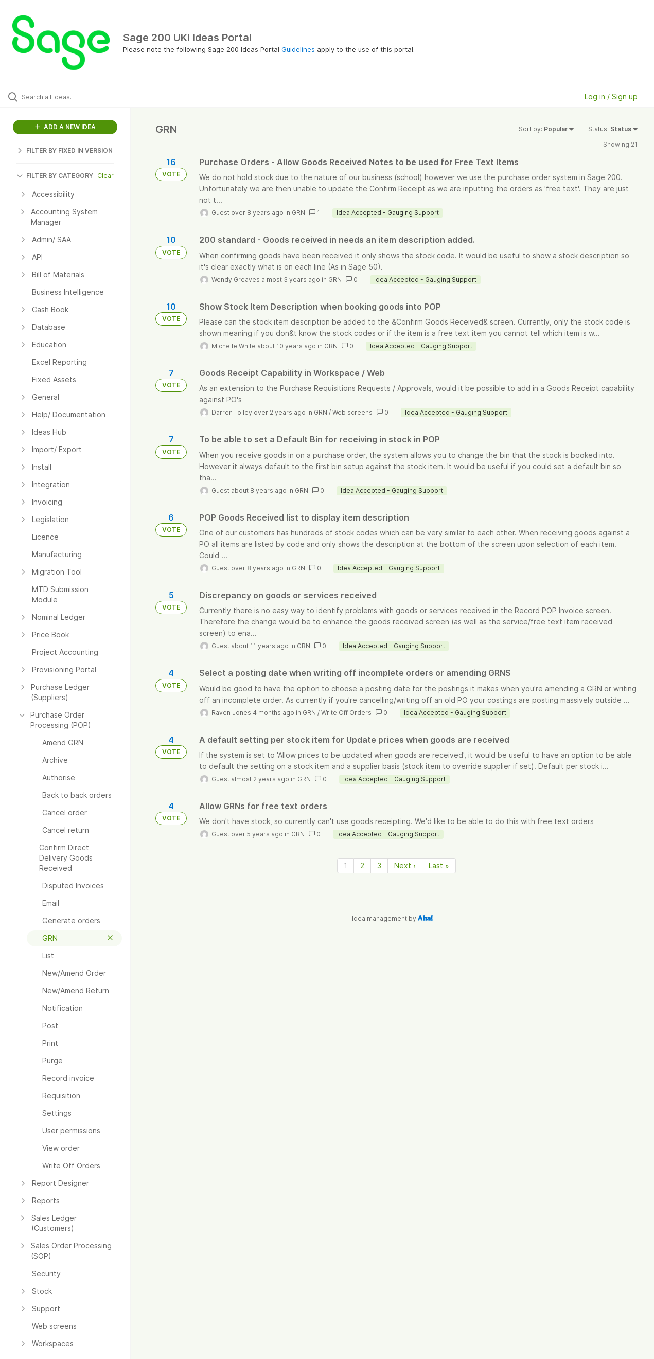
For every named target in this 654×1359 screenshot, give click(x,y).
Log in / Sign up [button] (611, 96)
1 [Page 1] (345, 865)
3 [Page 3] (379, 865)
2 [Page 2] (362, 865)
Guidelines (298, 49)
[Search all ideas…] (78, 97)
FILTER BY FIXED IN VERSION (64, 150)
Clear (105, 176)
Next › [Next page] (405, 865)
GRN (298, 213)
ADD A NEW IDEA (65, 127)
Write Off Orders (346, 713)
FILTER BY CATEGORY (54, 176)
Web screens (352, 412)
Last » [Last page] (439, 865)
